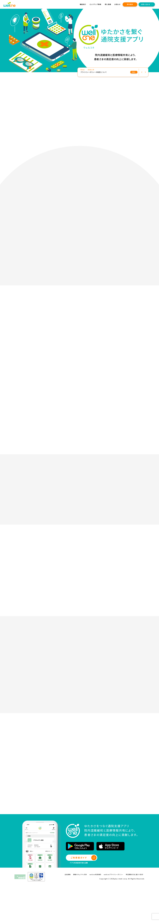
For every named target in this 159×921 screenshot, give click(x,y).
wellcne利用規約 (95, 910)
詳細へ (134, 72)
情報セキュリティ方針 (80, 910)
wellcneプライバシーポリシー (113, 910)
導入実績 (108, 4)
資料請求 (130, 4)
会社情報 (68, 910)
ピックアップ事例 (95, 4)
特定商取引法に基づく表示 (134, 910)
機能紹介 (83, 4)
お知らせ (117, 4)
